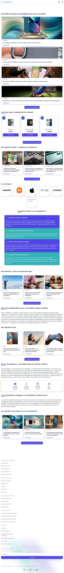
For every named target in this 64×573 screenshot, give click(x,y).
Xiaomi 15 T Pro (5, 466)
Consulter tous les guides (32, 179)
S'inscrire (32, 557)
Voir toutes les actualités (32, 107)
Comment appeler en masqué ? (9, 513)
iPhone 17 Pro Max (6, 481)
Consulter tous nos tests (32, 359)
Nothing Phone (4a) (6, 474)
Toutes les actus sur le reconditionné (32, 443)
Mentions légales (5, 531)
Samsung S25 (4, 507)
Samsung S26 (4, 501)
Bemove (34, 566)
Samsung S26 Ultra (6, 498)
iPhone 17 (3, 486)
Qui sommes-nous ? (6, 544)
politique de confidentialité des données (54, 559)
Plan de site (4, 541)
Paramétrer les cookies (7, 538)
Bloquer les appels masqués (8, 519)
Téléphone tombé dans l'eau (8, 516)
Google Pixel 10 (5, 468)
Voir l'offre (11, 135)
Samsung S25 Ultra (6, 504)
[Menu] (62, 2)
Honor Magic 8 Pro (6, 471)
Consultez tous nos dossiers (32, 303)
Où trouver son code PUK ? (8, 521)
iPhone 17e (4, 489)
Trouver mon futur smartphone (32, 142)
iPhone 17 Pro (4, 483)
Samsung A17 (4, 463)
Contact (3, 528)
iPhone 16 (3, 492)
